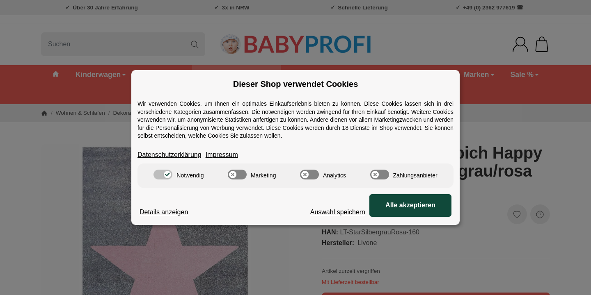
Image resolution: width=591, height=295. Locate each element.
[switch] (162, 174)
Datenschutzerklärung (169, 154)
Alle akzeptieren (410, 205)
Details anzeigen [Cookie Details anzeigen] (164, 212)
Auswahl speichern (337, 212)
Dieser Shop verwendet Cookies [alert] (295, 83)
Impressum (222, 154)
